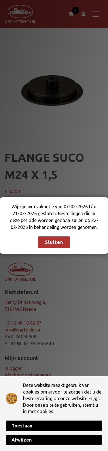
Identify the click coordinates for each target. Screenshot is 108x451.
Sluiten (54, 242)
